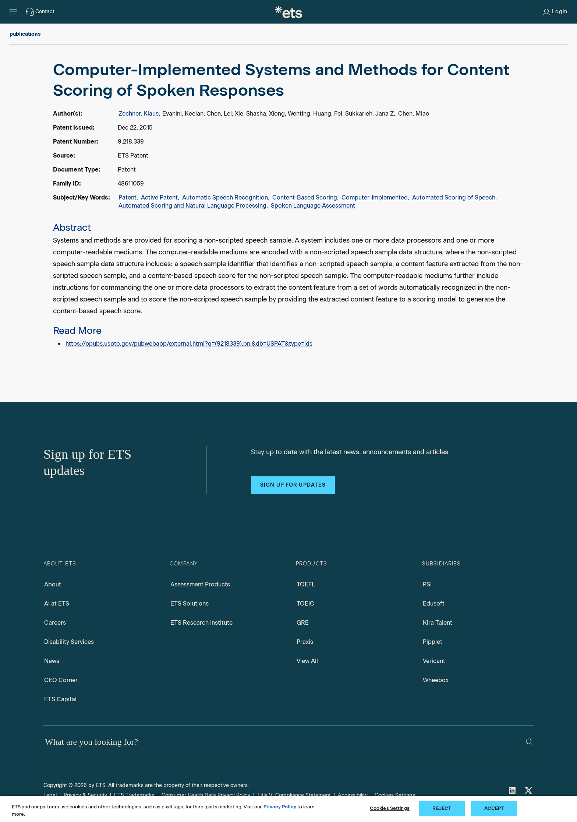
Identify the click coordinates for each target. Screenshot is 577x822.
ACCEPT (494, 808)
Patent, (128, 197)
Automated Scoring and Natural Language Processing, (193, 205)
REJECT (441, 808)
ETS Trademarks (134, 795)
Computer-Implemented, (376, 197)
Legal (50, 795)
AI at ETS (56, 603)
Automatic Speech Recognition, (226, 197)
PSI (427, 584)
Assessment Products (200, 584)
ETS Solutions (189, 603)
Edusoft (434, 603)
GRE (303, 622)
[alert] (288, 204)
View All (307, 660)
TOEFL (306, 584)
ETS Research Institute (201, 622)
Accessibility (353, 795)
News (51, 660)
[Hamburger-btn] (13, 11)
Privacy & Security (85, 795)
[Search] (529, 742)
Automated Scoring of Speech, (454, 197)
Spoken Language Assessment (313, 205)
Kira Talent (437, 622)
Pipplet (432, 641)
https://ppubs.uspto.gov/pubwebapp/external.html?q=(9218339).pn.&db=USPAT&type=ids (189, 343)
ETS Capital (60, 699)
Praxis (305, 641)
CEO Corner (61, 680)
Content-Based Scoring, (306, 197)
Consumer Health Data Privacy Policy (206, 795)
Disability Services (69, 641)
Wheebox (436, 680)
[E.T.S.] (288, 12)
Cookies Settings (395, 795)
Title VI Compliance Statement (294, 795)
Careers (55, 622)
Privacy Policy (279, 806)
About (52, 584)
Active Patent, (161, 197)
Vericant (434, 660)
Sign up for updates (293, 485)
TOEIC (305, 603)
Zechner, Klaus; (140, 113)
